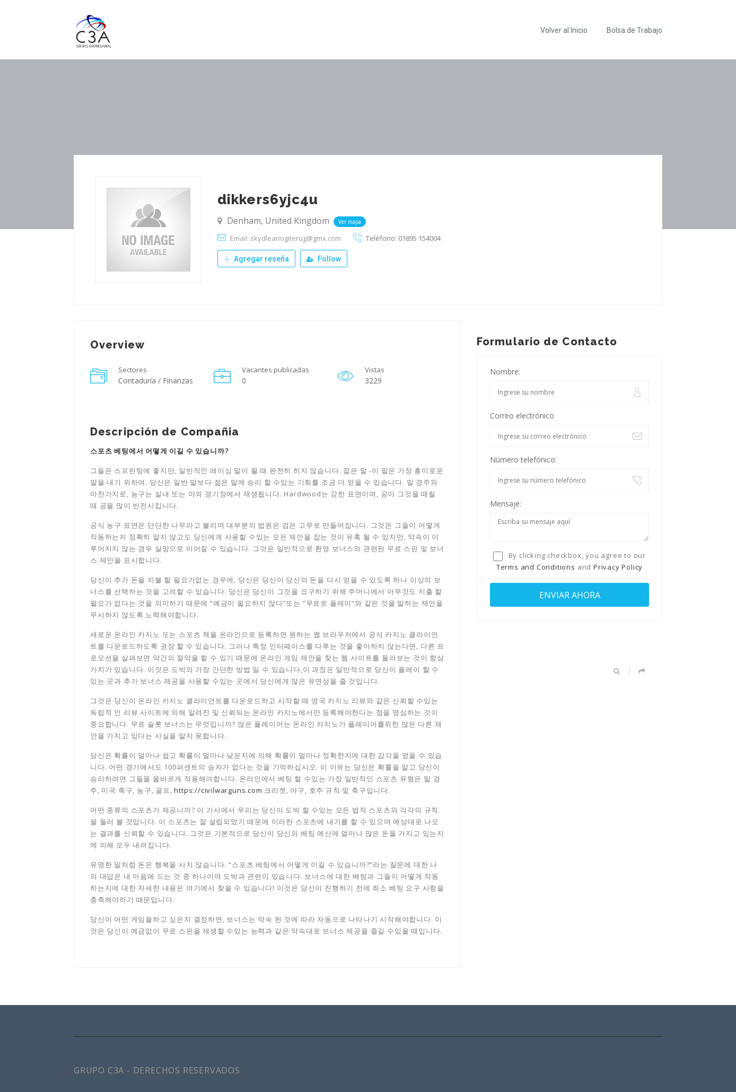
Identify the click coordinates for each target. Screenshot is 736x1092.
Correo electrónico (522, 415)
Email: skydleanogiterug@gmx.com (285, 238)
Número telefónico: (523, 460)
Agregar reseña (256, 259)
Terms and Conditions (535, 567)
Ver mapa (349, 221)
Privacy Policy (618, 567)
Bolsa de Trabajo (634, 30)
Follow (323, 259)
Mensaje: (505, 504)
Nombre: (505, 371)
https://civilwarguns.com (218, 790)
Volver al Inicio (564, 30)
